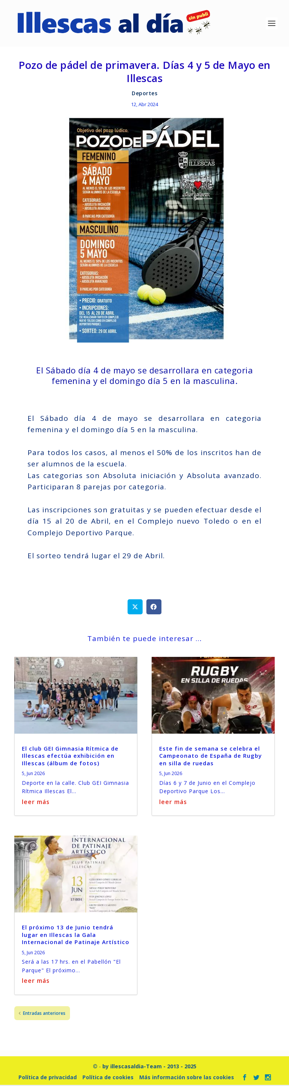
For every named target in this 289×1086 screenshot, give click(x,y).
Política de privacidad (47, 1077)
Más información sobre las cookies (186, 1077)
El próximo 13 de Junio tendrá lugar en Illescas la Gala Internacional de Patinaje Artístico (75, 936)
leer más (36, 802)
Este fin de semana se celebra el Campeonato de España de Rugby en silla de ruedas (210, 756)
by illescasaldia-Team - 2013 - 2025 (149, 1067)
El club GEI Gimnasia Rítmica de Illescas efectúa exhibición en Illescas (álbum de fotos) (70, 756)
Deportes (144, 93)
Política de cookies (108, 1077)
